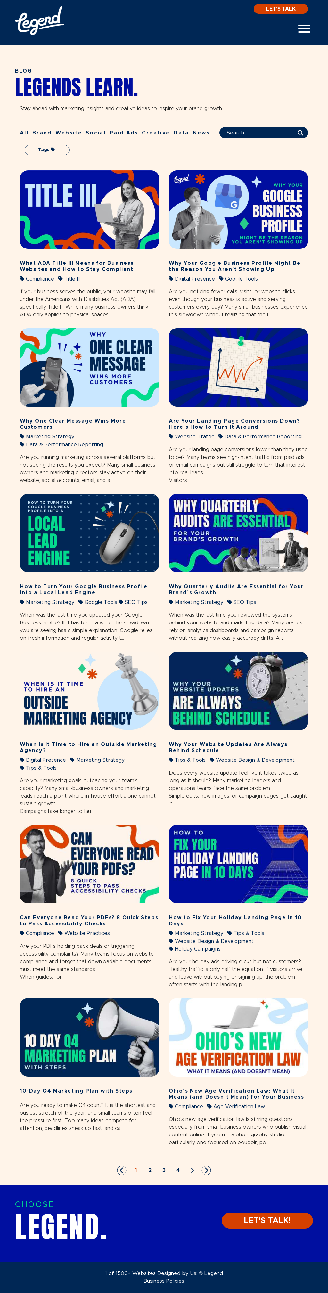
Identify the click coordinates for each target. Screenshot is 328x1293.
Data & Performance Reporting (61, 444)
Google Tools (238, 278)
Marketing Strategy (47, 436)
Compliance (37, 278)
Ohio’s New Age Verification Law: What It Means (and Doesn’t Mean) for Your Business (236, 1094)
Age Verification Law (236, 1106)
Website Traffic (191, 436)
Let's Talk (281, 9)
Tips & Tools (38, 768)
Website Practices (84, 933)
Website (68, 132)
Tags (46, 149)
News (201, 132)
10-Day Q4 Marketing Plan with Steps (76, 1091)
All (24, 132)
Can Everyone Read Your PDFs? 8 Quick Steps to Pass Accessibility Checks (89, 920)
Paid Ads (124, 132)
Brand (42, 132)
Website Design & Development (252, 760)
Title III (69, 278)
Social (96, 132)
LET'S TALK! (267, 1220)
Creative (156, 132)
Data (181, 132)
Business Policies (164, 1281)
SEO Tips (133, 602)
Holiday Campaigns (195, 949)
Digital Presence (192, 278)
